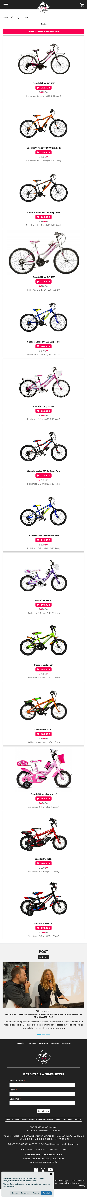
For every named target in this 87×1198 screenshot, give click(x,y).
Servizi (65, 1120)
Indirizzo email (17, 1081)
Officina (56, 1120)
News (78, 1120)
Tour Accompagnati (32, 1120)
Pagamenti (62, 1192)
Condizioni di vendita (77, 1189)
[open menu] (5, 4)
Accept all (46, 1193)
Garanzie (81, 1192)
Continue (15, 1193)
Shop (9, 1120)
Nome (13, 1090)
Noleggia (17, 1120)
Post (72, 1120)
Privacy (82, 1195)
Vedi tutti (43, 957)
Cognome (15, 1099)
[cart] (82, 5)
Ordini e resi (72, 1192)
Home (6, 17)
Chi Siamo (46, 1120)
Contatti (44, 1128)
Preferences (25, 1193)
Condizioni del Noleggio (59, 1189)
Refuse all (36, 1193)
